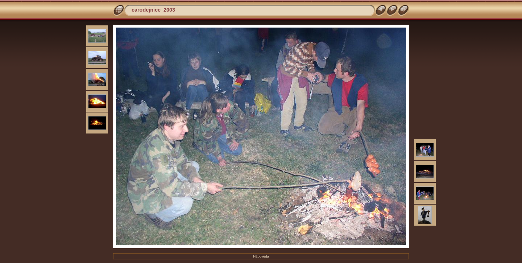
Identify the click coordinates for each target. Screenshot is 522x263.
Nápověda (261, 256)
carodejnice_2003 (153, 10)
